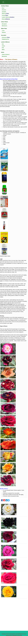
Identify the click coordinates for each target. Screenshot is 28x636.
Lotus (3, 30)
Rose (3, 8)
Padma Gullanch (5, 54)
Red (3, 44)
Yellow (3, 45)
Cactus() (5, 15)
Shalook (4, 32)
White (3, 49)
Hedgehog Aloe (5, 39)
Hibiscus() (5, 13)
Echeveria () (6, 37)
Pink (3, 47)
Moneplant (4, 23)
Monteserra (4, 25)
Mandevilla (4, 56)
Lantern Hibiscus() (8, 17)
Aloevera (4, 9)
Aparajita (4, 11)
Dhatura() (6, 19)
